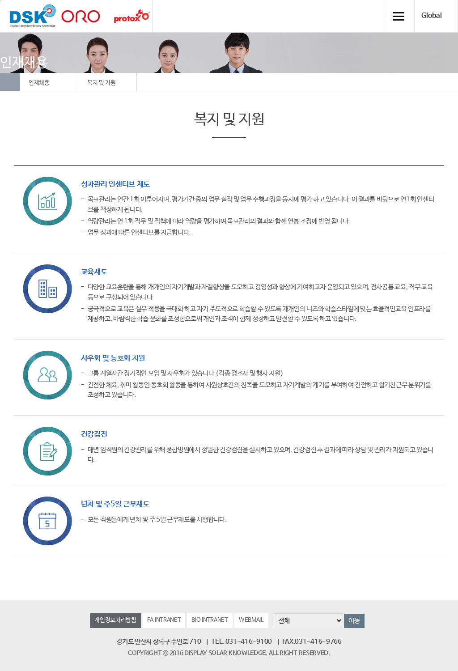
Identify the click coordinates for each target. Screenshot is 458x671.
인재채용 (39, 83)
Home (10, 82)
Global (431, 16)
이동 (354, 620)
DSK (32, 16)
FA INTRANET (164, 620)
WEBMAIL (251, 620)
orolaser (80, 16)
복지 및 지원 (101, 83)
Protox (132, 16)
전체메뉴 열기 (398, 16)
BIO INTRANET (209, 620)
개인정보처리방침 (115, 620)
